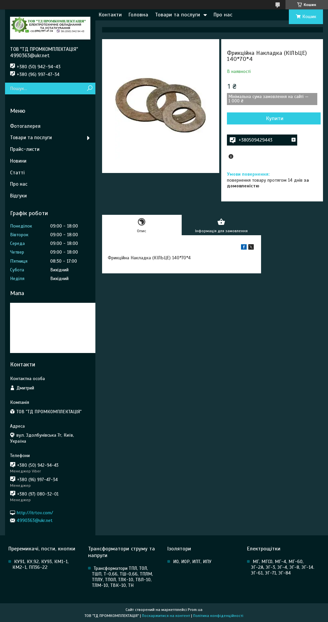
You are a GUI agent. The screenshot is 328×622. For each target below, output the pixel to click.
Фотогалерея (25, 126)
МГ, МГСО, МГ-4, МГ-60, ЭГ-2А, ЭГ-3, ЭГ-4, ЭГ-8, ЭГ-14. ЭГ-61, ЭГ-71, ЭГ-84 (282, 567)
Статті (17, 173)
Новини (18, 161)
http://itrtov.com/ (35, 512)
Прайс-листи (24, 149)
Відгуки (18, 196)
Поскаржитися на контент (166, 615)
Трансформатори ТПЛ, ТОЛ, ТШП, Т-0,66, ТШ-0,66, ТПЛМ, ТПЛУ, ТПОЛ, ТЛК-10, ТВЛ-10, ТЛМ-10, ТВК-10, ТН (122, 576)
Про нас (223, 14)
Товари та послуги (177, 14)
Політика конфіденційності (218, 615)
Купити (274, 118)
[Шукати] (89, 88)
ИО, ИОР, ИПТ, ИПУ (192, 561)
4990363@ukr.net (35, 520)
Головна (138, 14)
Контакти (110, 14)
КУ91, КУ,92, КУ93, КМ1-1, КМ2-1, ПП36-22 (40, 564)
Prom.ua (195, 609)
